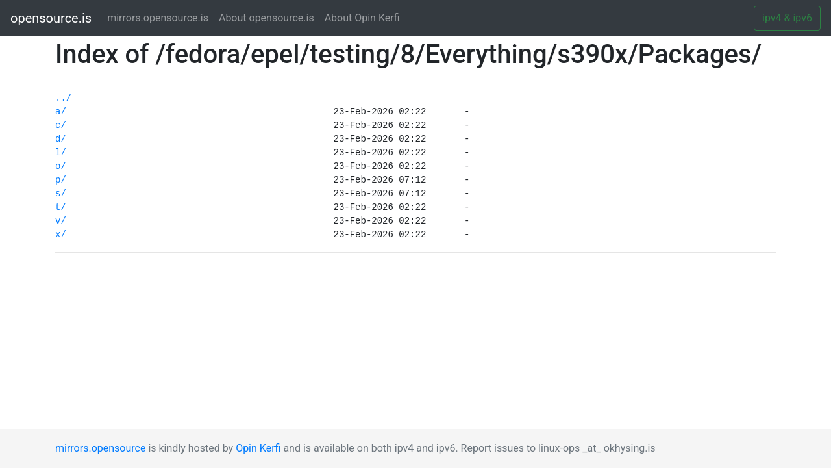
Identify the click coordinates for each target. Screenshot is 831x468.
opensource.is (51, 18)
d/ (60, 139)
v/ (60, 221)
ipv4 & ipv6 (787, 18)
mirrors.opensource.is (160, 17)
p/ (60, 180)
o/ (60, 166)
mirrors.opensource (100, 448)
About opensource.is (266, 18)
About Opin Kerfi (362, 18)
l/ (60, 153)
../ (63, 98)
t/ (60, 207)
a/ (60, 112)
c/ (60, 125)
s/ (60, 193)
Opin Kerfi (258, 448)
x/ (60, 234)
